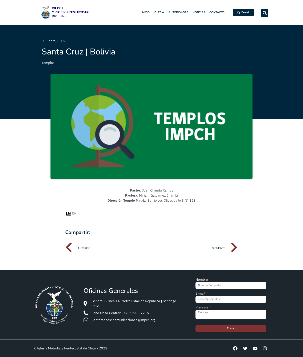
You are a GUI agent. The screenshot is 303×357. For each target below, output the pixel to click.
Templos (48, 63)
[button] (264, 13)
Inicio (146, 12)
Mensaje (202, 308)
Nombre (202, 280)
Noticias (199, 12)
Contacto (217, 12)
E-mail (200, 294)
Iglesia (159, 12)
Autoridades (178, 12)
